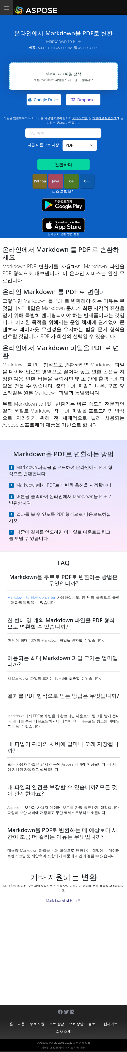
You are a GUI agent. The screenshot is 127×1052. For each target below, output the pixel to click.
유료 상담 (76, 1023)
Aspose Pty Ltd (48, 1042)
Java (55, 181)
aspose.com (45, 47)
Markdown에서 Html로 (63, 900)
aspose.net (64, 47)
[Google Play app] (63, 204)
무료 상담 (56, 1023)
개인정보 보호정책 (104, 118)
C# (71, 181)
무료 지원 (37, 1023)
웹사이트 (110, 1023)
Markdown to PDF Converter (31, 597)
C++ (87, 181)
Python (40, 181)
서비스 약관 (80, 118)
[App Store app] (63, 225)
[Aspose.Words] (37, 7)
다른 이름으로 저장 (43, 144)
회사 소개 (63, 1031)
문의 (83, 1047)
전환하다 (63, 164)
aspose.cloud (88, 47)
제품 (21, 1023)
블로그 (93, 1023)
